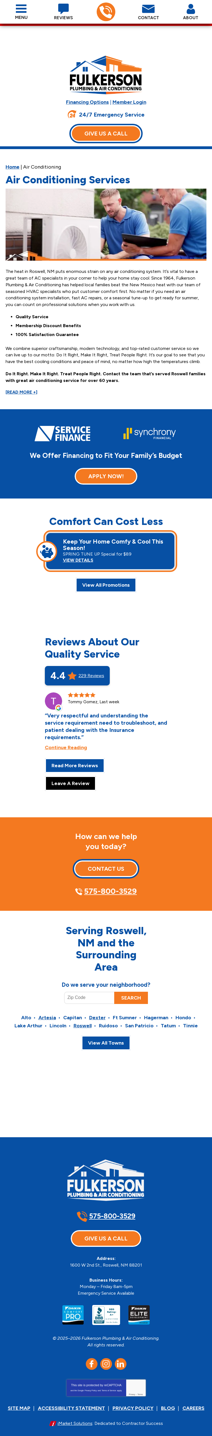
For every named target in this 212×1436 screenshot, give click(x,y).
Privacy (132, 1388)
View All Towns (106, 1039)
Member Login (129, 102)
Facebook (92, 1357)
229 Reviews (91, 671)
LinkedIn (120, 1357)
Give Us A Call (106, 133)
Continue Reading (66, 743)
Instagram (106, 1357)
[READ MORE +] (21, 386)
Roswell (83, 1022)
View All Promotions (106, 580)
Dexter (97, 1014)
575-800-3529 (105, 12)
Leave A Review (70, 779)
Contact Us (106, 864)
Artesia (47, 1014)
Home (13, 166)
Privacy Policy (91, 1384)
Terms (140, 1388)
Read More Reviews (75, 761)
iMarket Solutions (75, 1416)
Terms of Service (109, 1384)
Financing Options (87, 102)
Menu (21, 17)
